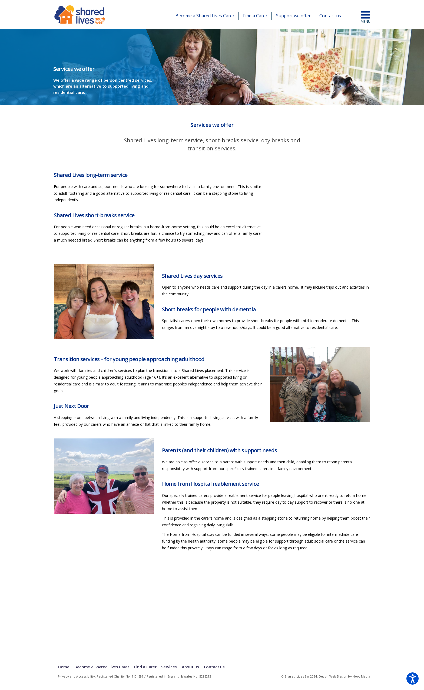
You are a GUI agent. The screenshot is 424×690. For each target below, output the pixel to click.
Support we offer (293, 16)
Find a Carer (255, 16)
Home (63, 666)
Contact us (330, 16)
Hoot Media (361, 676)
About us (190, 666)
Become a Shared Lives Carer (204, 16)
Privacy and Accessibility (76, 676)
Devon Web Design (333, 676)
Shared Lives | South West (80, 14)
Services (169, 666)
